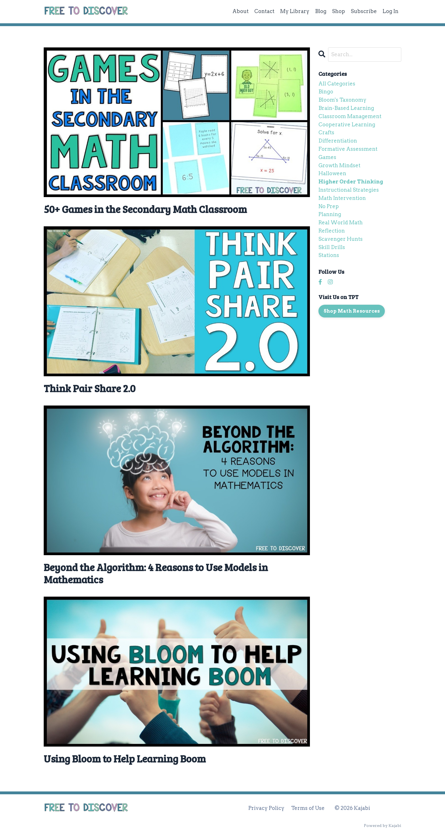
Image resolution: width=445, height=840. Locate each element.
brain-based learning (346, 108)
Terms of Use (308, 808)
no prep (328, 206)
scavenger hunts (340, 239)
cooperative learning (346, 125)
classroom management (349, 116)
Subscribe (364, 11)
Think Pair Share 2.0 (89, 388)
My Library (294, 11)
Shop (338, 11)
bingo (325, 92)
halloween (332, 173)
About (240, 11)
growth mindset (339, 165)
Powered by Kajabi (382, 825)
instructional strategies (348, 190)
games (327, 157)
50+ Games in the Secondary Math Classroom (145, 209)
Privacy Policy (266, 808)
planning (329, 214)
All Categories (336, 84)
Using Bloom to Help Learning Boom (125, 758)
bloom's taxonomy (342, 100)
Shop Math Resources (352, 311)
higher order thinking (350, 182)
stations (328, 255)
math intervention (342, 198)
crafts (326, 132)
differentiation (337, 141)
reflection (331, 231)
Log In (390, 11)
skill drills (331, 247)
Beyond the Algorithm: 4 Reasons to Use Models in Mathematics (156, 573)
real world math (340, 222)
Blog (320, 11)
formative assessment (347, 149)
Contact (264, 11)
